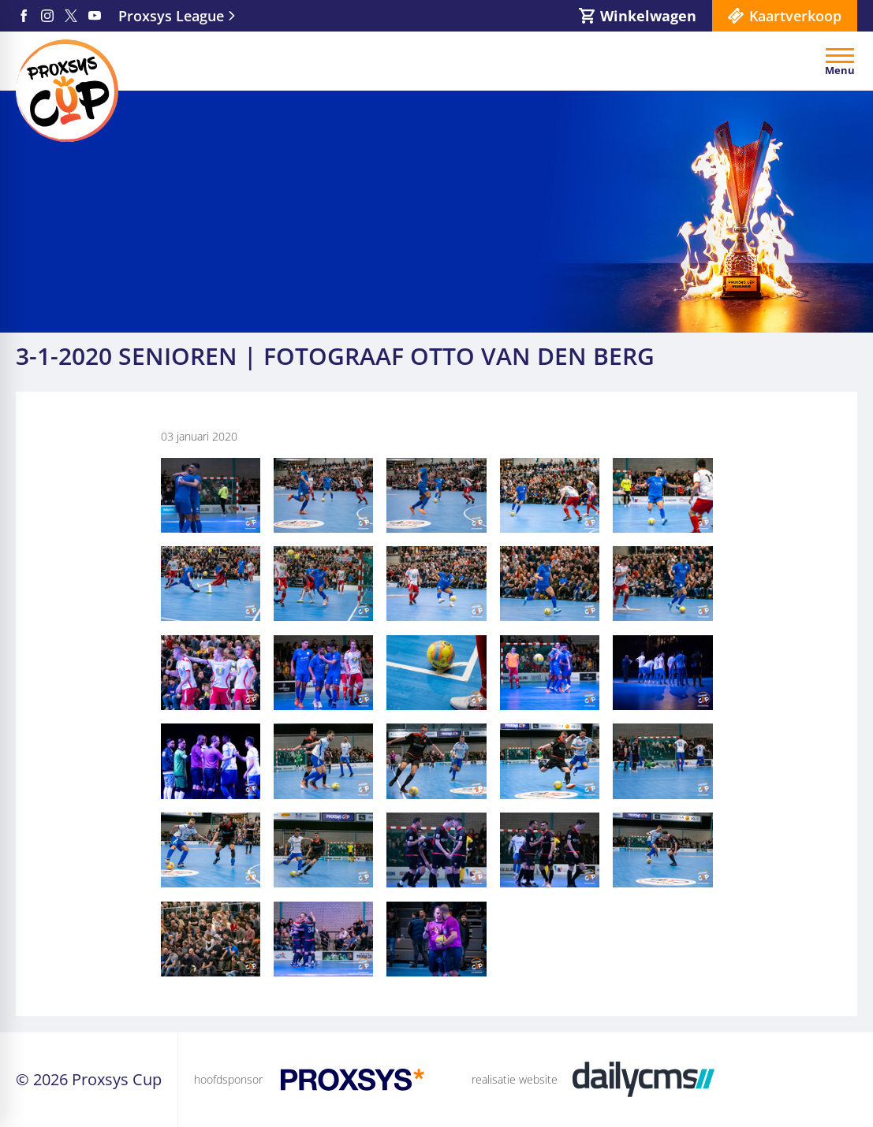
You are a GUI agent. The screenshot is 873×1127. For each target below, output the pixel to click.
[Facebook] (24, 16)
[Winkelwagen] (637, 16)
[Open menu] (840, 61)
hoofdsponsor (228, 1079)
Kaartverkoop (795, 15)
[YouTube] (95, 16)
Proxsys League (171, 16)
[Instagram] (47, 16)
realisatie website (515, 1079)
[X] (71, 16)
